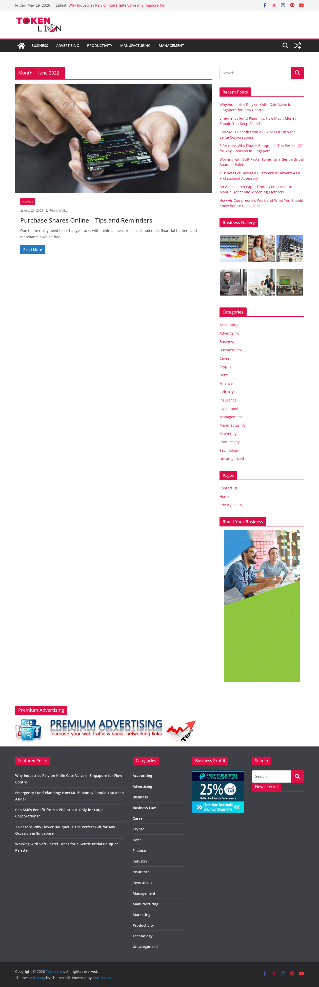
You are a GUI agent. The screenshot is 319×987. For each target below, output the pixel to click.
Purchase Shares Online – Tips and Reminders (86, 220)
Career (225, 358)
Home (224, 496)
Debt (224, 375)
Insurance (228, 400)
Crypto (225, 366)
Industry (227, 391)
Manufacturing (135, 45)
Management (171, 45)
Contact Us (229, 488)
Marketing (228, 433)
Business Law (231, 350)
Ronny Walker (59, 210)
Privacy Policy (231, 504)
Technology (229, 450)
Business (39, 45)
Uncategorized (232, 458)
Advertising (67, 45)
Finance (27, 201)
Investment (229, 408)
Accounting (229, 324)
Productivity (99, 45)
